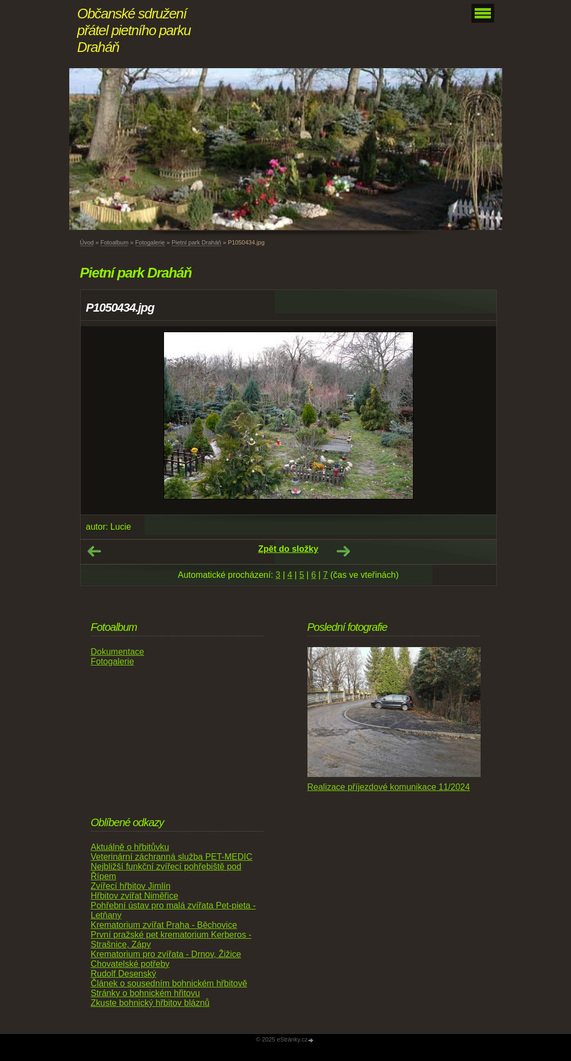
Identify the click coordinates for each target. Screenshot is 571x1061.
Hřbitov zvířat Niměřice (135, 895)
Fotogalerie (150, 242)
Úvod (87, 242)
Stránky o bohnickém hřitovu (145, 993)
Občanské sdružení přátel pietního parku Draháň (134, 30)
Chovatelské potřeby (130, 963)
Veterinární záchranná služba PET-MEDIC (172, 856)
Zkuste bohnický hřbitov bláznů (150, 1002)
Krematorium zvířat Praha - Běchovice (164, 925)
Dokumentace (118, 651)
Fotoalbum (114, 242)
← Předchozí (94, 551)
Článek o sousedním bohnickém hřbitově (169, 983)
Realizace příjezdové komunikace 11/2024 (388, 787)
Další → (343, 551)
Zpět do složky (288, 548)
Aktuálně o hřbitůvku (130, 847)
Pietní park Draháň (196, 242)
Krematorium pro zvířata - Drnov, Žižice (166, 954)
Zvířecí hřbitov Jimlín (131, 886)
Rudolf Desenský (123, 973)
